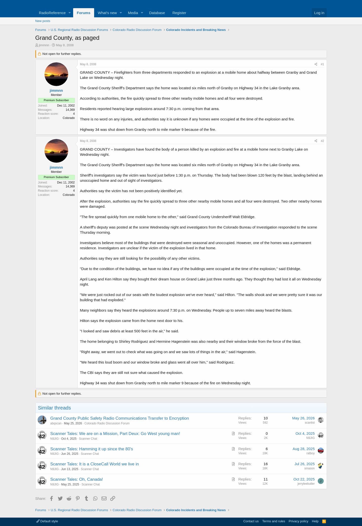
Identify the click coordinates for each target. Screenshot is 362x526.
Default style (47, 521)
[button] (69, 12)
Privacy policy (298, 521)
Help (315, 521)
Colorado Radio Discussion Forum (107, 423)
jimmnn (44, 45)
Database (157, 13)
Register (179, 13)
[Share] (316, 64)
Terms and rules (273, 521)
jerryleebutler (306, 483)
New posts (42, 21)
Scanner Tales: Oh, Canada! (76, 479)
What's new (107, 13)
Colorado (69, 118)
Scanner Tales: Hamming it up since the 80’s (91, 449)
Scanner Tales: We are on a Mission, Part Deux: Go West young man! (115, 433)
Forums (83, 13)
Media (133, 13)
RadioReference (52, 13)
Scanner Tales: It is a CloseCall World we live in (94, 464)
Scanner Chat (88, 438)
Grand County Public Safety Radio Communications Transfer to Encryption (119, 418)
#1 (322, 64)
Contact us (251, 521)
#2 (322, 141)
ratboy (310, 453)
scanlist (310, 422)
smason (309, 468)
